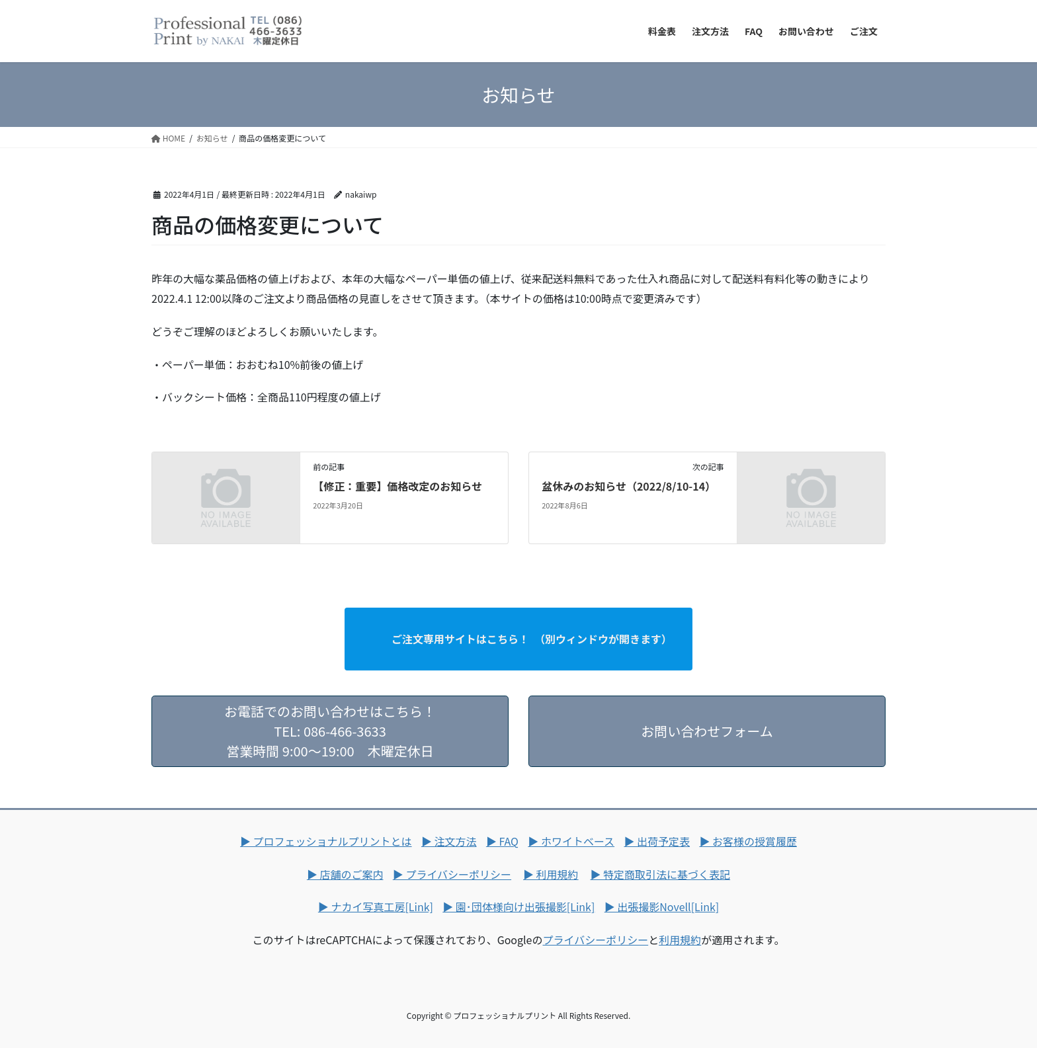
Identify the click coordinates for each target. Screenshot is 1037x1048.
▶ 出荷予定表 (657, 841)
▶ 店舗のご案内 (345, 874)
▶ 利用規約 (551, 874)
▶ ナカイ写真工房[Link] (375, 906)
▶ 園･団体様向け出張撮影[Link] (518, 906)
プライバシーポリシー (595, 939)
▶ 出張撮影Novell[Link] (661, 906)
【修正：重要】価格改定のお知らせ (397, 486)
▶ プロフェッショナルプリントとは (326, 841)
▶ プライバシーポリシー (452, 874)
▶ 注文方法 (449, 841)
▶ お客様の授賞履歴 (748, 841)
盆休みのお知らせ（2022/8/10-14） (629, 486)
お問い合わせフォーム (706, 740)
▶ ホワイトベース (571, 841)
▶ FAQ (502, 841)
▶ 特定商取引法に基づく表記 (661, 874)
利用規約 (680, 939)
